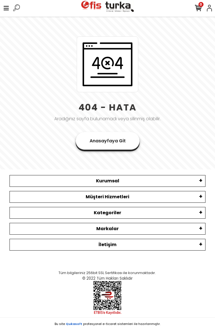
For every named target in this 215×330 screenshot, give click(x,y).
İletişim (107, 244)
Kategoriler (107, 212)
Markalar (107, 228)
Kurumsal (107, 181)
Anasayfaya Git (108, 141)
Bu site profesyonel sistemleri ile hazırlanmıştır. (107, 324)
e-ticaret (109, 324)
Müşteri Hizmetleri (107, 197)
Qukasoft (74, 324)
